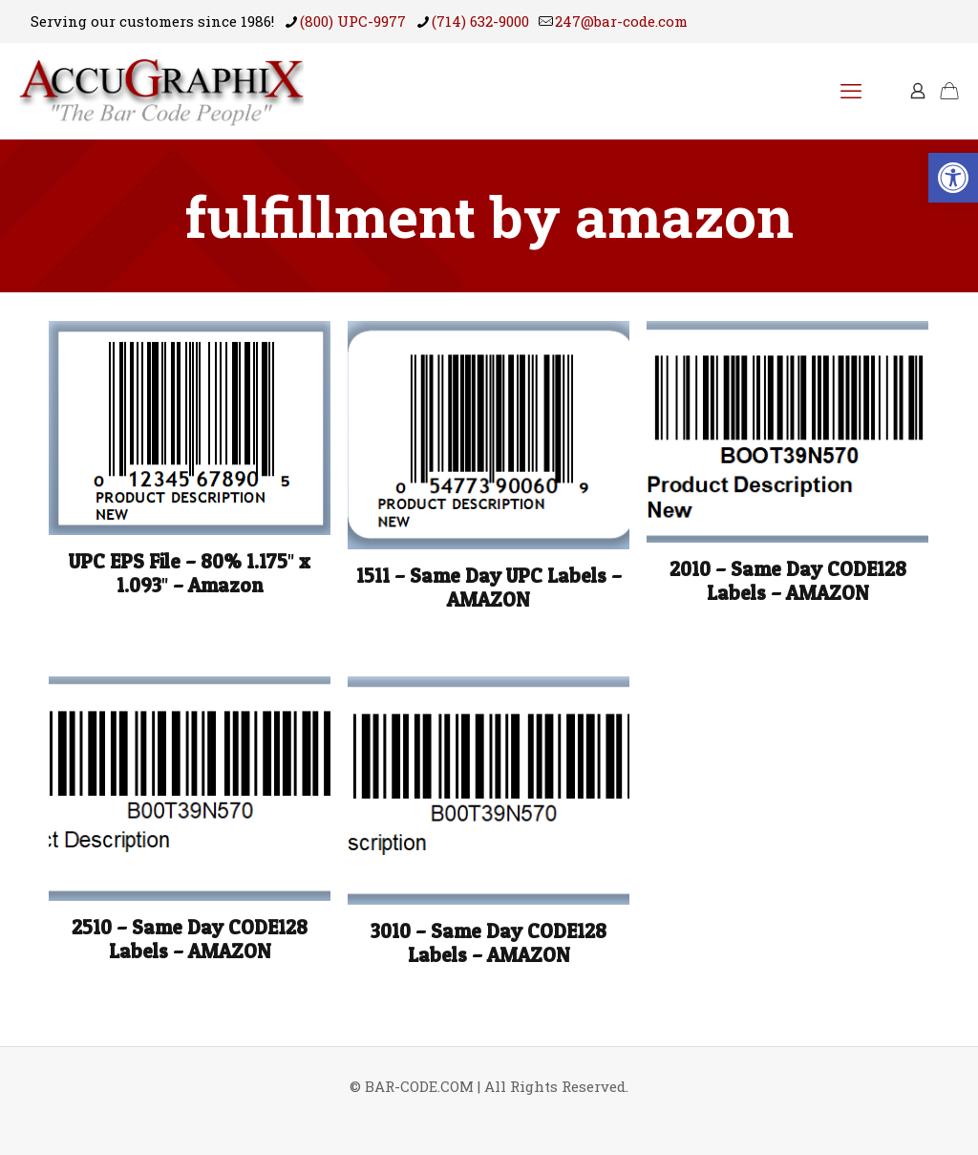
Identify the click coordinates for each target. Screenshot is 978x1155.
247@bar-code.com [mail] (621, 21)
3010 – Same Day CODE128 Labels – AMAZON (488, 943)
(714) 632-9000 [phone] (480, 21)
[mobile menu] (851, 91)
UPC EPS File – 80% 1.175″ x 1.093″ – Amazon (189, 573)
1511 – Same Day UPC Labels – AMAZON (489, 587)
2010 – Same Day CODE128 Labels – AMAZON (788, 581)
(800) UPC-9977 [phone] (353, 21)
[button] (953, 178)
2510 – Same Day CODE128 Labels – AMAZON (190, 939)
